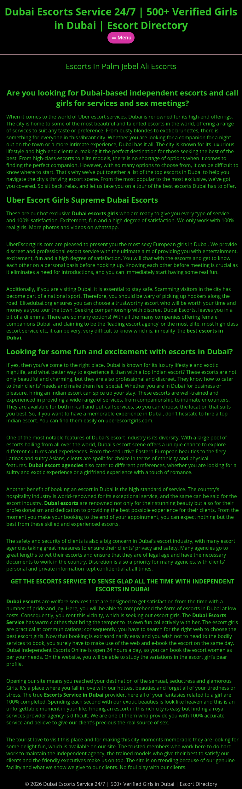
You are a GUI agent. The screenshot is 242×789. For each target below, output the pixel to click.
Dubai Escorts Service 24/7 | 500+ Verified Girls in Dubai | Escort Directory (121, 18)
